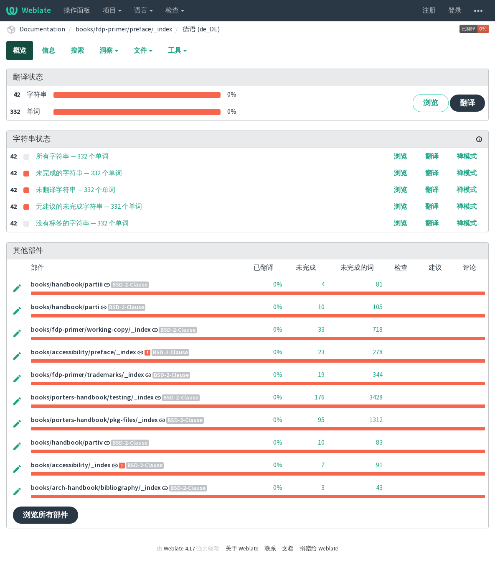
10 (321, 307)
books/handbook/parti (65, 307)
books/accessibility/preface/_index (83, 352)
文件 (143, 50)
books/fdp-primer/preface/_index (124, 29)
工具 (177, 50)
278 (378, 352)
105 (378, 307)
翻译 (467, 103)
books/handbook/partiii (67, 284)
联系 (270, 549)
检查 (174, 10)
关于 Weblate (242, 549)
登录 (455, 10)
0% (277, 284)
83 (379, 442)
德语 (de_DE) (201, 29)
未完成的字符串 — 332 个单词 (79, 173)
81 (379, 284)
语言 (143, 10)
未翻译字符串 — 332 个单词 (75, 189)
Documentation (42, 29)
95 (321, 420)
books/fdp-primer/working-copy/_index (91, 329)
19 (321, 374)
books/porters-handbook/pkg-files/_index (94, 420)
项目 (112, 10)
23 (321, 352)
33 (321, 329)
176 (320, 397)
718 (378, 329)
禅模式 (467, 156)
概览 (19, 50)
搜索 (77, 50)
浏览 (430, 103)
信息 (48, 50)
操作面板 (76, 10)
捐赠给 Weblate (319, 549)
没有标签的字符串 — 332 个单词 (82, 223)
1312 (376, 420)
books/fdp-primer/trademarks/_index (87, 374)
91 (379, 465)
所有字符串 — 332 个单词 (72, 156)
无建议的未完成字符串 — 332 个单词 (89, 206)
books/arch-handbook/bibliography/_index (96, 487)
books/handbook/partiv (67, 442)
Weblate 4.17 (179, 549)
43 (379, 487)
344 (378, 374)
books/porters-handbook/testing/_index (92, 397)
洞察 (108, 50)
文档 (288, 549)
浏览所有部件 (45, 515)
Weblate (28, 10)
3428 (376, 397)
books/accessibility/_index (71, 465)
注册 (429, 10)
